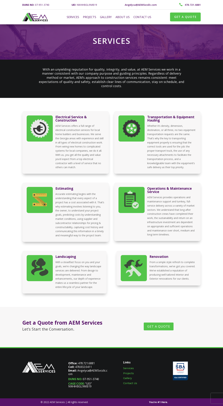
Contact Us (130, 383)
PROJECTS (89, 17)
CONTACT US (142, 17)
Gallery (127, 378)
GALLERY (106, 17)
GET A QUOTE (185, 17)
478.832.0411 (83, 367)
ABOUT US (123, 17)
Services (128, 368)
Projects (128, 373)
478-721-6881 (193, 4)
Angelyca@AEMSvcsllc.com (87, 372)
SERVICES (73, 17)
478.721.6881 (86, 363)
